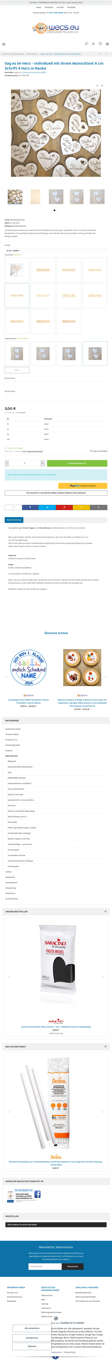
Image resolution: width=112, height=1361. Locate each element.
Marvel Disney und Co (17, 816)
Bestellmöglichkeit (83, 1292)
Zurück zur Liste (8, 54)
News (38, 7)
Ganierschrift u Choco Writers (21, 800)
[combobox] (56, 249)
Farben (8, 871)
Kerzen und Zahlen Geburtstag (21, 811)
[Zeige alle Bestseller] (105, 911)
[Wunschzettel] (100, 44)
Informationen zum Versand (87, 1301)
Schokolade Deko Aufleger (19, 833)
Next (106, 677)
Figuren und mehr (15, 794)
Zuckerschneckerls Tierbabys (20, 861)
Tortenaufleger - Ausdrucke (20, 844)
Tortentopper (13, 849)
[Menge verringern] (7, 463)
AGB (43, 1299)
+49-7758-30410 (56, 12)
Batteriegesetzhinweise (51, 1312)
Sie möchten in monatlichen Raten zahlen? (56, 493)
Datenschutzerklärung (73, 1253)
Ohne (19, 370)
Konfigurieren (32, 1338)
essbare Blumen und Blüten (20, 783)
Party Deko (12, 822)
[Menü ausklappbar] (3, 44)
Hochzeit (12, 805)
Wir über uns (12, 1292)
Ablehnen (32, 1346)
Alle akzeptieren (32, 1328)
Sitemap (44, 1304)
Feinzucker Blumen (16, 789)
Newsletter (11, 1301)
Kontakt (60, 7)
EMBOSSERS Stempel (17, 778)
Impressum (56, 1352)
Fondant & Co (11, 739)
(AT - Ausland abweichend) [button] (33, 451)
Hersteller (71, 7)
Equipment (10, 877)
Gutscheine (10, 893)
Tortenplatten (11, 882)
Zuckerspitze (13, 866)
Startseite (49, 7)
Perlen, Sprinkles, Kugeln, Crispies (22, 827)
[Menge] (24, 463)
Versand (22, 412)
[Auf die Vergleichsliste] (97, 86)
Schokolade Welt (12, 745)
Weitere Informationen (75, 493)
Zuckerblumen (11, 898)
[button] (86, 44)
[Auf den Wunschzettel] (102, 86)
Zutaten (8, 750)
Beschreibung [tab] (14, 520)
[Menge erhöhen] (42, 463)
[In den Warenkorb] (77, 463)
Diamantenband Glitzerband (20, 767)
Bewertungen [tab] (32, 520)
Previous (6, 677)
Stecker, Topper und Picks (19, 838)
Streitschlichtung (14, 1297)
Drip (9, 772)
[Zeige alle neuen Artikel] (105, 1046)
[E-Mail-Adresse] (45, 1266)
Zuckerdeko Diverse (16, 855)
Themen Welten (12, 734)
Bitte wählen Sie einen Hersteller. (22, 1224)
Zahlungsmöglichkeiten (85, 1297)
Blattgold (12, 761)
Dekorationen (20, 226)
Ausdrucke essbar (13, 729)
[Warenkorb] (107, 44)
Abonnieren (72, 1266)
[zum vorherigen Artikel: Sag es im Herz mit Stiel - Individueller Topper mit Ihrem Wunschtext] (100, 54)
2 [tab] (57, 210)
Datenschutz (70, 1352)
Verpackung (10, 888)
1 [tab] (54, 210)
